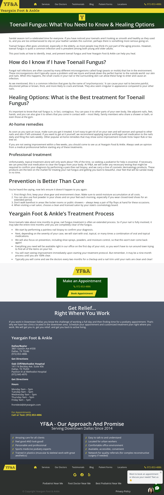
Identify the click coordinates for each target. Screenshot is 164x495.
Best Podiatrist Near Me (108, 483)
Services (46, 4)
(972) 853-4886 (19, 353)
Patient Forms (105, 4)
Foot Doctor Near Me (79, 483)
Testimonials (78, 4)
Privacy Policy (123, 491)
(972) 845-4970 (19, 374)
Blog (91, 4)
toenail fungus (16, 48)
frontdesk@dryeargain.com (26, 404)
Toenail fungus (17, 45)
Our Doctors (61, 4)
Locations (122, 4)
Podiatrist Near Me (53, 483)
